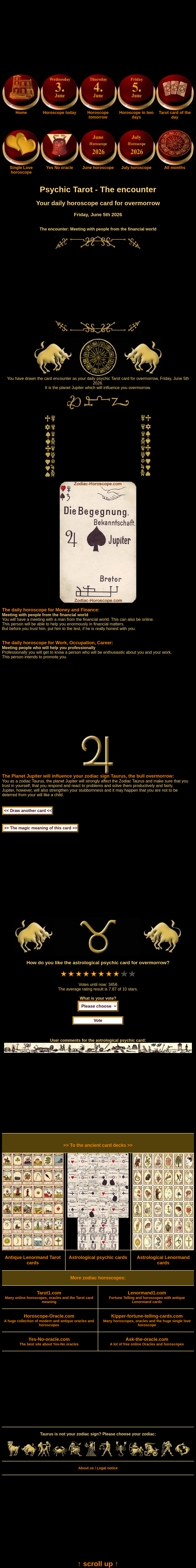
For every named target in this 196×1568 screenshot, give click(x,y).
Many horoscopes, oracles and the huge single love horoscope (147, 1320)
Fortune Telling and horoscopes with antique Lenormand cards (147, 1297)
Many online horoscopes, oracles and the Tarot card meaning (49, 1297)
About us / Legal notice (98, 1468)
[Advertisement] (98, 37)
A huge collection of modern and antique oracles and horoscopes (49, 1320)
